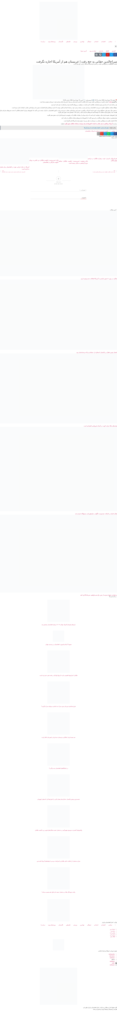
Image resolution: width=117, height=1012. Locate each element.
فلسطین (68, 41)
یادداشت (101, 51)
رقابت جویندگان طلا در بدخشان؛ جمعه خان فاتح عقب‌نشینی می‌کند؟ (58, 892)
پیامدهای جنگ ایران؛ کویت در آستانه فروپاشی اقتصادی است (100, 426)
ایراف (110, 102)
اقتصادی (103, 41)
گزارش (114, 51)
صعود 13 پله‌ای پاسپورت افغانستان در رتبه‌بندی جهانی (58, 644)
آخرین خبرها (84, 51)
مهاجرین (82, 41)
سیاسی (110, 41)
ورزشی (75, 41)
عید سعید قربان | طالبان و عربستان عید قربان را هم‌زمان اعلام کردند (59, 737)
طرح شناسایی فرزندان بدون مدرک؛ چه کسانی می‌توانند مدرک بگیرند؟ (58, 706)
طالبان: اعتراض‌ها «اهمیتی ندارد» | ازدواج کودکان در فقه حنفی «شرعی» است (58, 675)
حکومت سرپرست (103, 131)
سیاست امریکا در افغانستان (92, 131)
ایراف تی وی (93, 51)
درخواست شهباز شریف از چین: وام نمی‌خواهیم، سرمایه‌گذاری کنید (98, 595)
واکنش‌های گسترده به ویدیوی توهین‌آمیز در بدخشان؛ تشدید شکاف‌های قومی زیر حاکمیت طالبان (58, 830)
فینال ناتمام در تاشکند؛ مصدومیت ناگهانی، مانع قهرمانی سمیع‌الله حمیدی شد (96, 513)
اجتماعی (96, 41)
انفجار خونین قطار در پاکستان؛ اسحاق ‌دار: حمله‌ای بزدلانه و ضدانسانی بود (96, 352)
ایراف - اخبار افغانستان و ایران (109, 922)
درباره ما (43, 41)
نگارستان (61, 41)
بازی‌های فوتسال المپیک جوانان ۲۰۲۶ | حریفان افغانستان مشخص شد (59, 624)
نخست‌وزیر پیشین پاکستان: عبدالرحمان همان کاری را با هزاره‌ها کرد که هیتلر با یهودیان (58, 799)
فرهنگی (89, 41)
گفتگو (107, 51)
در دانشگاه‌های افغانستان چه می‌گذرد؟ (58, 768)
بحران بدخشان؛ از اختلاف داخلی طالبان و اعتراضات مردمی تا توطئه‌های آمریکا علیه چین (58, 861)
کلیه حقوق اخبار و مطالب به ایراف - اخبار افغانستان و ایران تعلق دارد (100, 1007)
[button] (116, 46)
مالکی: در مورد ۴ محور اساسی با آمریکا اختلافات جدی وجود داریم (99, 278)
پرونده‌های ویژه (52, 41)
